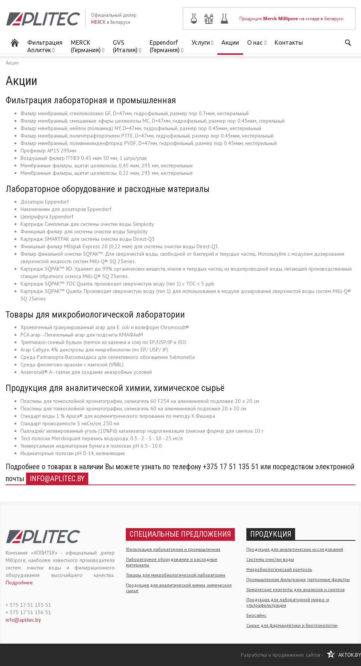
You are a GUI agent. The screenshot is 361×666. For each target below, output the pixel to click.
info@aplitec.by (57, 478)
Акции (230, 42)
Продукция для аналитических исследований (294, 549)
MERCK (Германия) (88, 46)
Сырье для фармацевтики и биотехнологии (292, 625)
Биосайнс (256, 615)
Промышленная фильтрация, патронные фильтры (298, 579)
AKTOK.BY (349, 654)
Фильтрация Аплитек (45, 46)
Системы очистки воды (270, 559)
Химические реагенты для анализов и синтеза (295, 589)
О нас (256, 42)
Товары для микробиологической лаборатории (175, 575)
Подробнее (19, 582)
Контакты (289, 42)
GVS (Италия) (127, 46)
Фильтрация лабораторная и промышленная (173, 549)
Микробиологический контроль (279, 569)
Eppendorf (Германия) (166, 46)
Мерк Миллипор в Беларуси (14, 42)
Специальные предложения (180, 534)
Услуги (203, 42)
